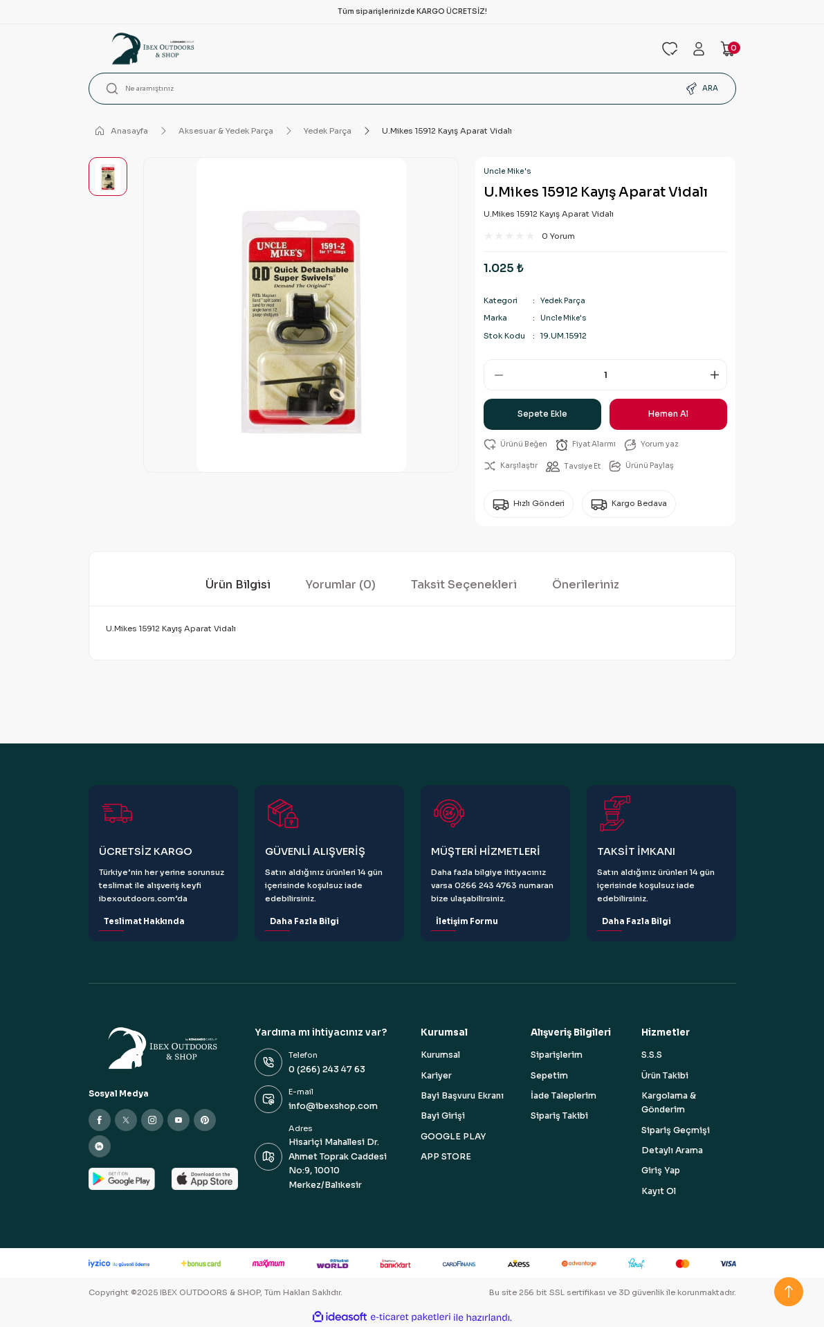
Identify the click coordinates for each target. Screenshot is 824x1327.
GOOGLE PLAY (453, 1136)
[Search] (412, 89)
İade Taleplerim (563, 1095)
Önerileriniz (585, 584)
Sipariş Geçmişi (675, 1130)
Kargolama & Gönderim (668, 1102)
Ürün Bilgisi (238, 584)
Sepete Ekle (543, 413)
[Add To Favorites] (517, 444)
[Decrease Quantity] (494, 374)
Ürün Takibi (664, 1075)
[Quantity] (605, 374)
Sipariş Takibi (559, 1116)
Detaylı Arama (672, 1150)
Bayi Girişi (443, 1116)
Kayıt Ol (658, 1191)
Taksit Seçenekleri (464, 584)
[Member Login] (698, 48)
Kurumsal (440, 1055)
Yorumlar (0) (341, 584)
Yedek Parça (564, 300)
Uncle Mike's (507, 171)
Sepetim (549, 1075)
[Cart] (728, 48)
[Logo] (367, 48)
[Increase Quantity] (716, 374)
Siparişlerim (557, 1055)
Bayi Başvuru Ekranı (462, 1095)
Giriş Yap (660, 1171)
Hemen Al (668, 413)
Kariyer (436, 1075)
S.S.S (651, 1055)
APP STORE (446, 1156)
